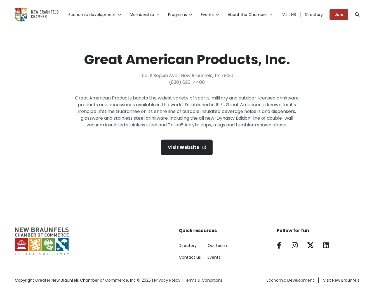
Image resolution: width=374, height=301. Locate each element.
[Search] (357, 14)
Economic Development (290, 280)
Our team (217, 245)
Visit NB (289, 14)
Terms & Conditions (203, 280)
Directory (314, 14)
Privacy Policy (167, 280)
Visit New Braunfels (341, 280)
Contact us (190, 257)
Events (214, 257)
